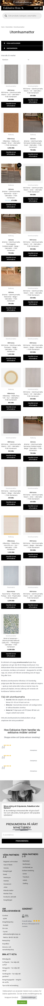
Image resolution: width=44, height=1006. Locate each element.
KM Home (11, 90)
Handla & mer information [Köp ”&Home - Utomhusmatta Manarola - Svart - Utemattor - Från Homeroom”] (11, 206)
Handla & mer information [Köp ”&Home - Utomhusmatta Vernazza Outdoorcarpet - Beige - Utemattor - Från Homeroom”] (33, 458)
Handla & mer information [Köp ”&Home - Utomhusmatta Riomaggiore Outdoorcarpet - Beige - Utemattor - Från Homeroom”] (11, 258)
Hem (2, 27)
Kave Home (11, 591)
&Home (33, 139)
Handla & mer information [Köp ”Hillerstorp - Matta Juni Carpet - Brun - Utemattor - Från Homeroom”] (11, 153)
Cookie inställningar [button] (29, 997)
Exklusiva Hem (12, 8)
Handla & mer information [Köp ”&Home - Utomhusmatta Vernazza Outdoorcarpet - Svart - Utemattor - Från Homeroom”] (33, 155)
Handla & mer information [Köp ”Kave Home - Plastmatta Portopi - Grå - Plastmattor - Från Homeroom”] (11, 606)
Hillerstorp (11, 139)
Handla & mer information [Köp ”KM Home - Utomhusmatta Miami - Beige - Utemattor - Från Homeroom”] (33, 357)
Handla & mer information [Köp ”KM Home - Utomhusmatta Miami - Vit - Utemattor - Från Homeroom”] (33, 101)
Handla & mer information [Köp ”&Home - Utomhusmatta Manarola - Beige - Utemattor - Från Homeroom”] (11, 309)
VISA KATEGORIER (13, 43)
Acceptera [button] (22, 1002)
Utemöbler (9, 27)
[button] (36, 8)
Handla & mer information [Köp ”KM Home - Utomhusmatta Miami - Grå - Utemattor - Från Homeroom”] (11, 105)
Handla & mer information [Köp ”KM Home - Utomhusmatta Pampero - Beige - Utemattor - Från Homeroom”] (11, 359)
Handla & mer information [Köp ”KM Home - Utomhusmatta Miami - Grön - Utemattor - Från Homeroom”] (33, 200)
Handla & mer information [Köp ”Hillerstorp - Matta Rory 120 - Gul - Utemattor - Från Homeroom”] (11, 408)
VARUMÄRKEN (12, 48)
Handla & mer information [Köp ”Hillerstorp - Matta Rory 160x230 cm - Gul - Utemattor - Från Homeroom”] (11, 557)
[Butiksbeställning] (15, 59)
